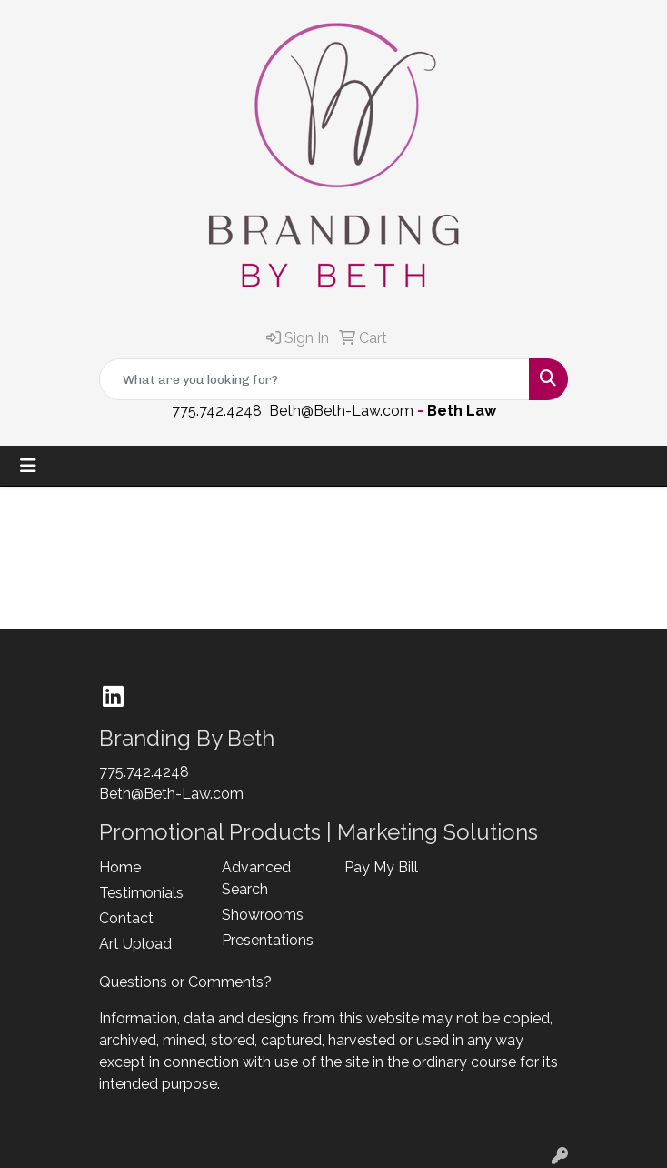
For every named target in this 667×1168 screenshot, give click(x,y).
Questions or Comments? (185, 982)
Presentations (268, 940)
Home (120, 867)
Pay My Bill (381, 867)
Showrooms (263, 914)
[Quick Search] (314, 379)
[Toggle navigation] (28, 465)
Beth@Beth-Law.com (341, 410)
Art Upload (135, 943)
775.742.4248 (217, 410)
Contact (126, 918)
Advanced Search (256, 878)
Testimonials (141, 892)
